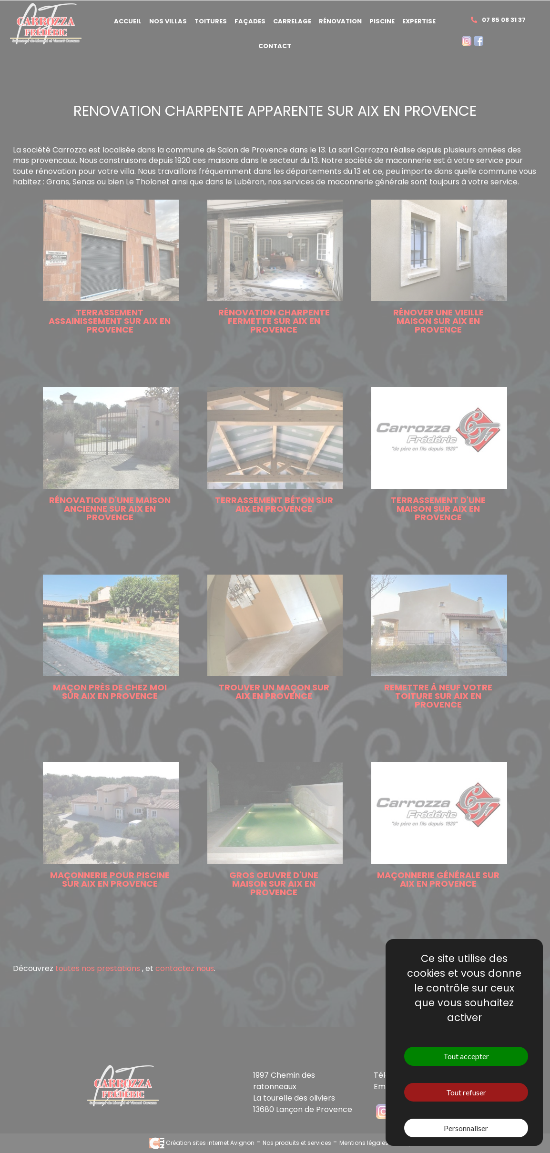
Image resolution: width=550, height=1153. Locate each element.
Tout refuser (466, 1092)
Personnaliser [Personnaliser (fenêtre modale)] (466, 1128)
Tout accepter (466, 1056)
